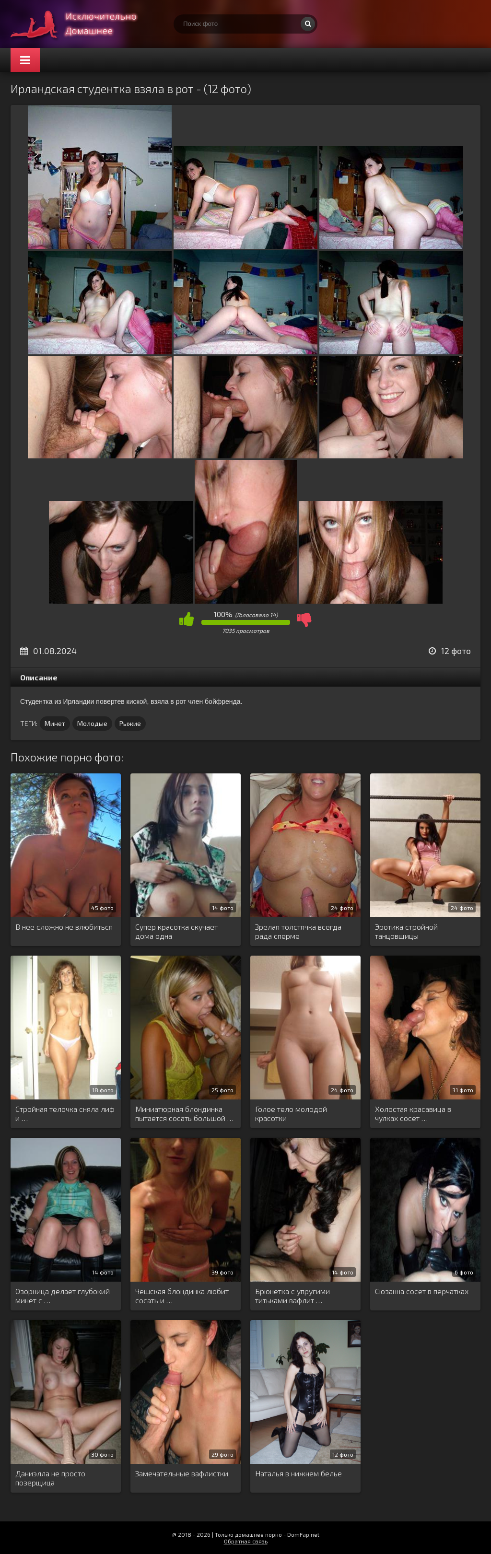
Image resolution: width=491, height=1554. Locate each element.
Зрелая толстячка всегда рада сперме (298, 931)
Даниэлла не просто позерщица (50, 1478)
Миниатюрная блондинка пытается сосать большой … (184, 1113)
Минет (55, 723)
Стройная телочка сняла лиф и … (65, 1113)
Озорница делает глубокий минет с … (62, 1295)
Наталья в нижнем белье (298, 1473)
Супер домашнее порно (82, 24)
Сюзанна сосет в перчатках (421, 1291)
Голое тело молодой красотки (291, 1113)
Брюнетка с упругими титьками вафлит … (292, 1295)
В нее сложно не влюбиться (64, 926)
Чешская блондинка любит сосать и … (182, 1295)
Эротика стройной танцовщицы (406, 931)
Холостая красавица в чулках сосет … (413, 1113)
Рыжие (130, 723)
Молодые (92, 723)
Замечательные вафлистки (181, 1473)
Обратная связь (246, 1541)
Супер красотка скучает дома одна (176, 931)
